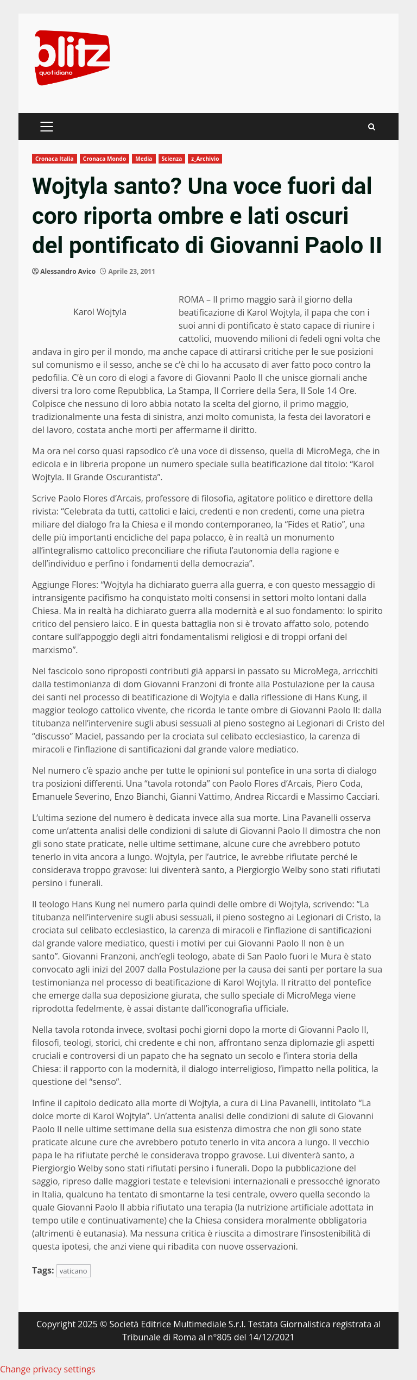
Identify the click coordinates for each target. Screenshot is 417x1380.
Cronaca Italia (54, 158)
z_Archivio (205, 158)
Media (143, 158)
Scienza (172, 158)
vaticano (73, 1271)
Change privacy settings (48, 1369)
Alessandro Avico (68, 271)
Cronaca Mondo (105, 158)
